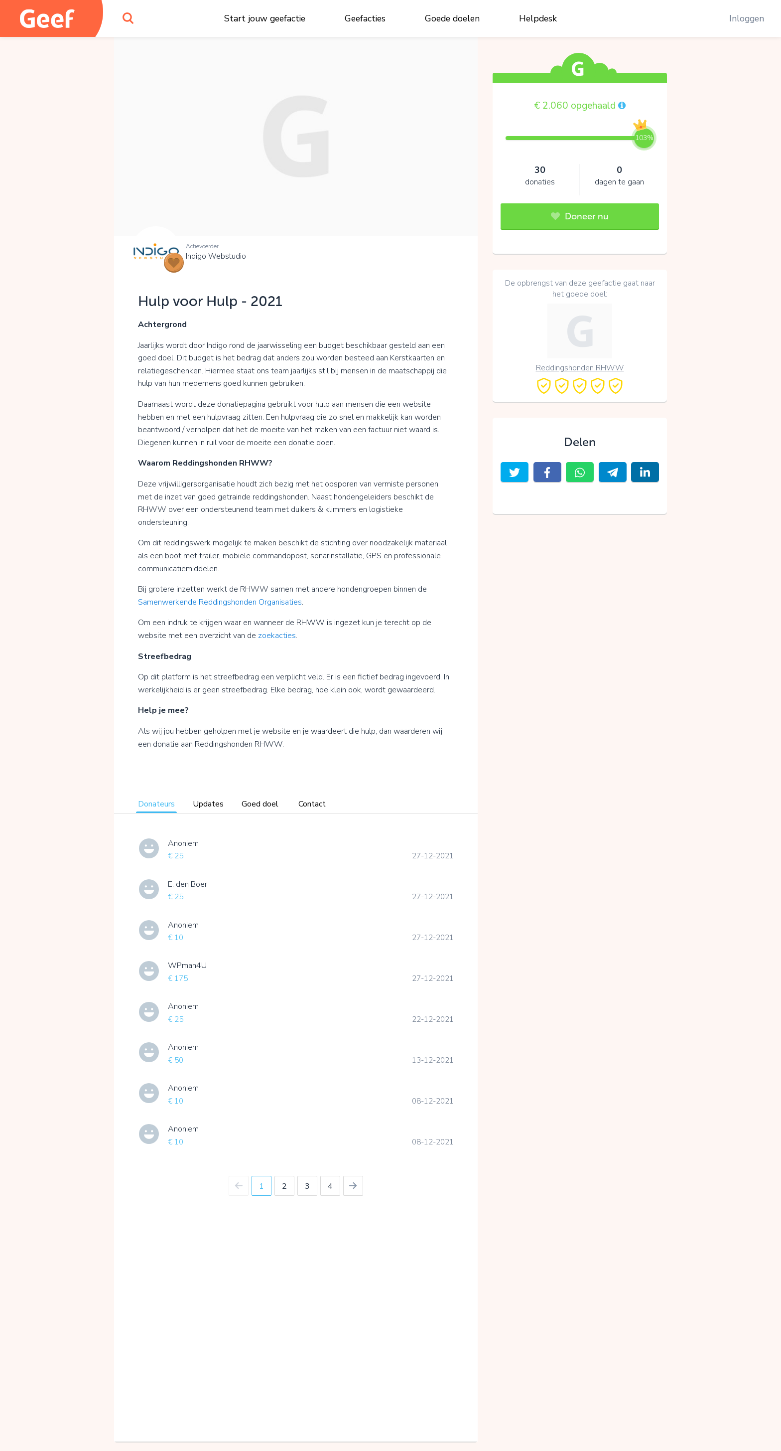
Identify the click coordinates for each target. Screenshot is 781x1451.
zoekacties (277, 635)
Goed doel (260, 804)
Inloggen (746, 18)
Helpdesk (538, 18)
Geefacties (365, 18)
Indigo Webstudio (216, 256)
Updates (208, 804)
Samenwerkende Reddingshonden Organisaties (220, 602)
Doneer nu (580, 216)
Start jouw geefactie (264, 18)
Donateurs (156, 804)
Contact (312, 804)
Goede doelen (452, 18)
